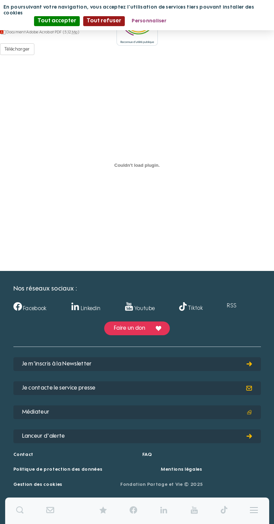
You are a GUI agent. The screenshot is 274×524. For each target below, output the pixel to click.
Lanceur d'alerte (137, 436)
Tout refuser (104, 21)
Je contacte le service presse (137, 388)
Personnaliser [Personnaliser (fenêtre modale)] (149, 21)
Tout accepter (56, 21)
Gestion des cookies (37, 484)
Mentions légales (181, 469)
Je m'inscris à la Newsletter (137, 364)
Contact (23, 454)
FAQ (147, 454)
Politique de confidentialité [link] (206, 21)
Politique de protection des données (57, 469)
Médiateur (137, 412)
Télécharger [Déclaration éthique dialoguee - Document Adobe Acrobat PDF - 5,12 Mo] (17, 49)
